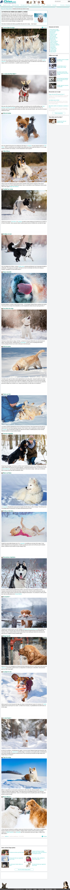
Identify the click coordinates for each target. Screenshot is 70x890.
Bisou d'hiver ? (53, 51)
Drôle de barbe (53, 31)
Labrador (5, 429)
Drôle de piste (52, 39)
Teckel (44, 704)
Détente (43, 5)
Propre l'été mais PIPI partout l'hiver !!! (56, 94)
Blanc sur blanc (53, 42)
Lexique (35, 889)
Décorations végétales (54, 44)
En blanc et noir (53, 35)
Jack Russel (15, 752)
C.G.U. (55, 889)
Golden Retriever (9, 832)
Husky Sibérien (18, 594)
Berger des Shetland (14, 186)
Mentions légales (48, 889)
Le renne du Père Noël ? (55, 30)
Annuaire (54, 5)
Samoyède (5, 507)
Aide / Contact (29, 889)
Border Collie (21, 266)
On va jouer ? (53, 46)
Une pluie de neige (53, 37)
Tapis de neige (53, 50)
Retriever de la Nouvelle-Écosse (30, 629)
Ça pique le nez (53, 48)
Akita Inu (42, 790)
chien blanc (23, 342)
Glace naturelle (53, 36)
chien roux (3, 667)
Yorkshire (30, 145)
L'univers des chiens (35, 5)
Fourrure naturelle (54, 41)
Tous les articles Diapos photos (24, 869)
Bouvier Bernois (6, 468)
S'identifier (67, 5)
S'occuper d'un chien (25, 5)
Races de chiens (15, 5)
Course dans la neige (54, 29)
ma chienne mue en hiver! (54, 100)
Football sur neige (53, 34)
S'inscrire (62, 5)
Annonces (49, 5)
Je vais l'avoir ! (53, 49)
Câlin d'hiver (52, 33)
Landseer (20, 221)
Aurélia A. (7, 836)
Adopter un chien (6, 5)
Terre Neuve (13, 221)
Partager (44, 27)
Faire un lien (40, 889)
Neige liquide (53, 47)
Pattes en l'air (53, 40)
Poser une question (59, 113)
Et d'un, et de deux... (54, 43)
